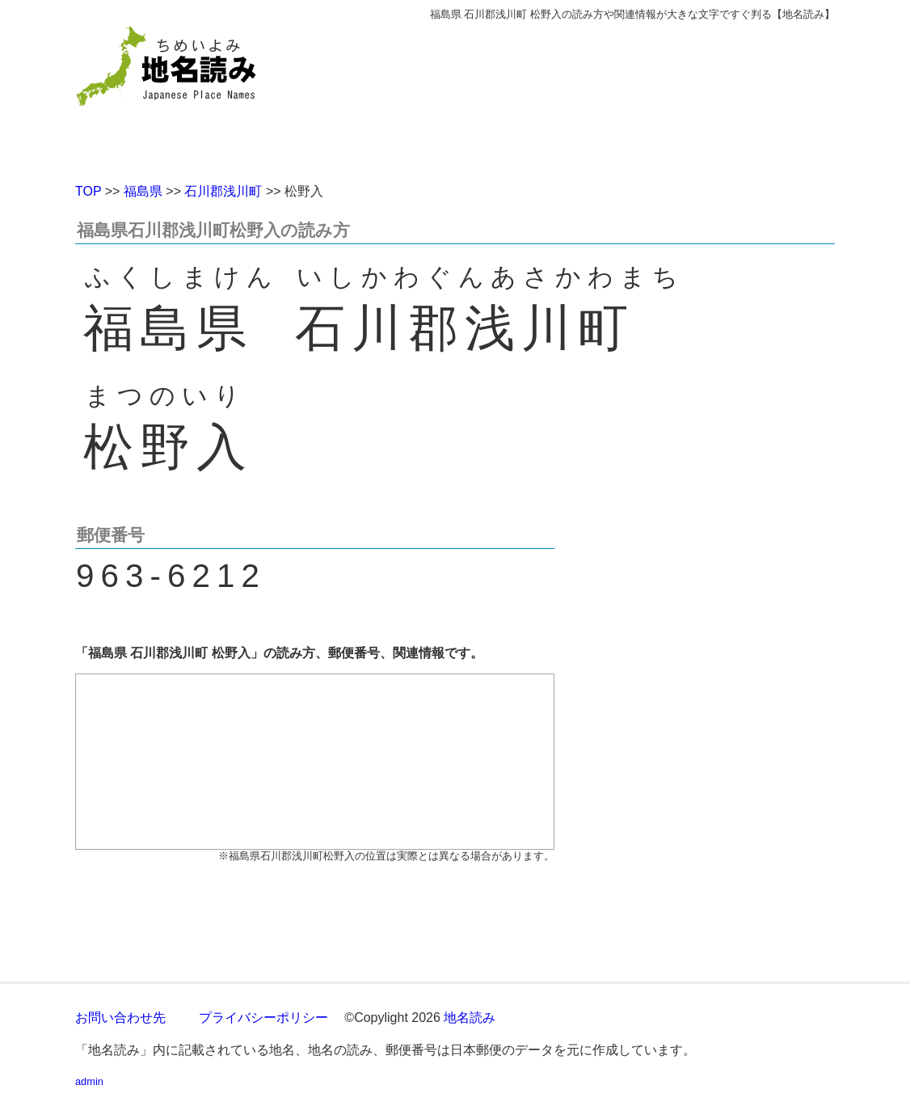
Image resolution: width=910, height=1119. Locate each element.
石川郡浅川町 (223, 191)
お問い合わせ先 (120, 1017)
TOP (88, 191)
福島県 (143, 191)
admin (89, 1081)
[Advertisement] (572, 95)
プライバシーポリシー (263, 1017)
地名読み (469, 1017)
